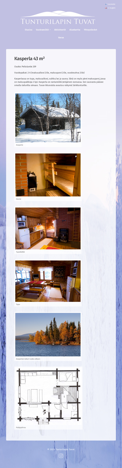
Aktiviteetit (60, 29)
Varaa (61, 37)
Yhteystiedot (90, 29)
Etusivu (28, 29)
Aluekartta (74, 29)
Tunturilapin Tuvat (65, 449)
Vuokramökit (42, 29)
